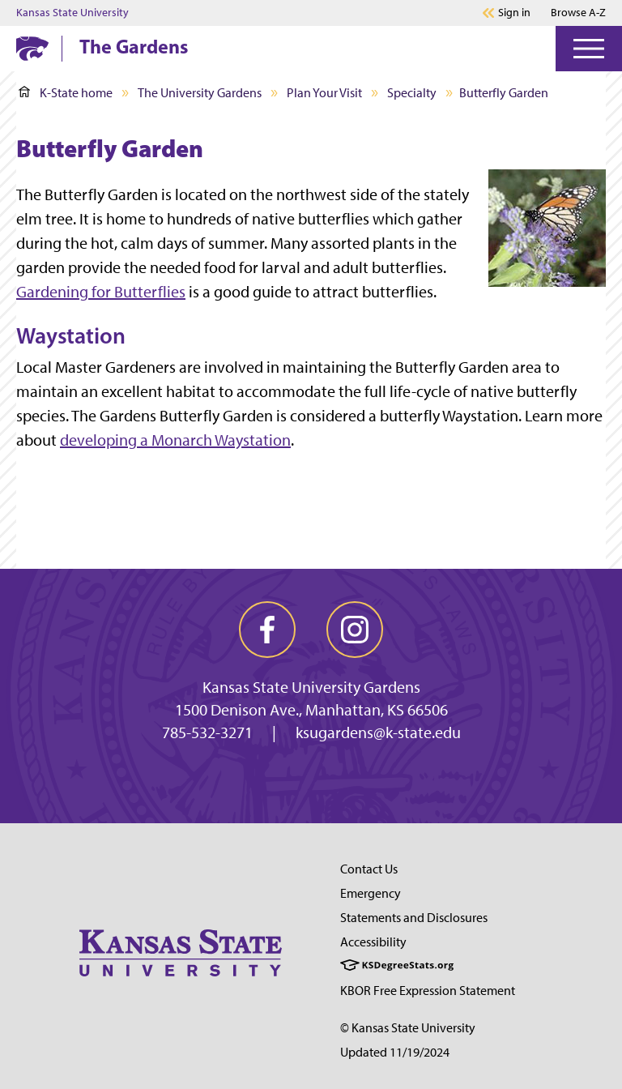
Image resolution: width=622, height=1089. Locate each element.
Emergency (370, 893)
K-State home (66, 92)
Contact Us (369, 869)
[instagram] (354, 629)
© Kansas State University (407, 1028)
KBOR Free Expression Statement (427, 990)
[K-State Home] (32, 48)
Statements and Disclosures (414, 917)
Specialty (412, 92)
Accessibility (373, 942)
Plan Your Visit (324, 92)
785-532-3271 (207, 732)
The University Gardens (200, 92)
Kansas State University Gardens (311, 687)
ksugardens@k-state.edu (378, 732)
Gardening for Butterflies (100, 291)
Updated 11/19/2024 (394, 1052)
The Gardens (133, 46)
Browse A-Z (578, 12)
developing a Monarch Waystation (175, 440)
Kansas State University (72, 12)
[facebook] (267, 629)
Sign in (514, 12)
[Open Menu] (589, 48)
